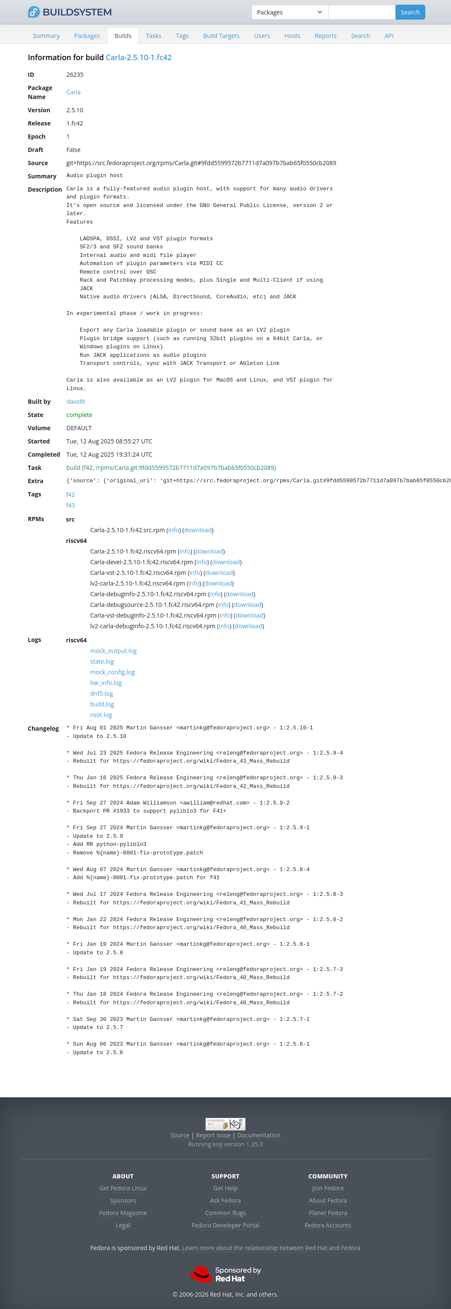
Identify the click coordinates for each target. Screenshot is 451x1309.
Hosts (292, 36)
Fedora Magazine (123, 1213)
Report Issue (213, 1135)
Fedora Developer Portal (226, 1225)
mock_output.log (113, 651)
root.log (101, 715)
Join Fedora (328, 1188)
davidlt (76, 401)
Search (360, 36)
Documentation (259, 1135)
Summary (46, 36)
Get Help (226, 1188)
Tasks (153, 36)
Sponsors (123, 1200)
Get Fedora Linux (122, 1188)
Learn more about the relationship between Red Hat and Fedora (271, 1248)
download (198, 530)
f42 (70, 494)
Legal (123, 1225)
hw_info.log (106, 683)
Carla (74, 92)
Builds (123, 36)
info (173, 530)
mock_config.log (112, 672)
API (388, 36)
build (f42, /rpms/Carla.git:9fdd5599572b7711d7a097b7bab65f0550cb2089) (171, 468)
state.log (102, 661)
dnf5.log (101, 693)
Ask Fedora (225, 1200)
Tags (182, 36)
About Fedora (328, 1200)
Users (262, 36)
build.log (102, 704)
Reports (326, 36)
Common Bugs (225, 1213)
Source (180, 1135)
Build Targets (221, 36)
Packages (87, 36)
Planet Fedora (328, 1213)
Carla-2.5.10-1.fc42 (139, 57)
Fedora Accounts (328, 1225)
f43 (70, 505)
